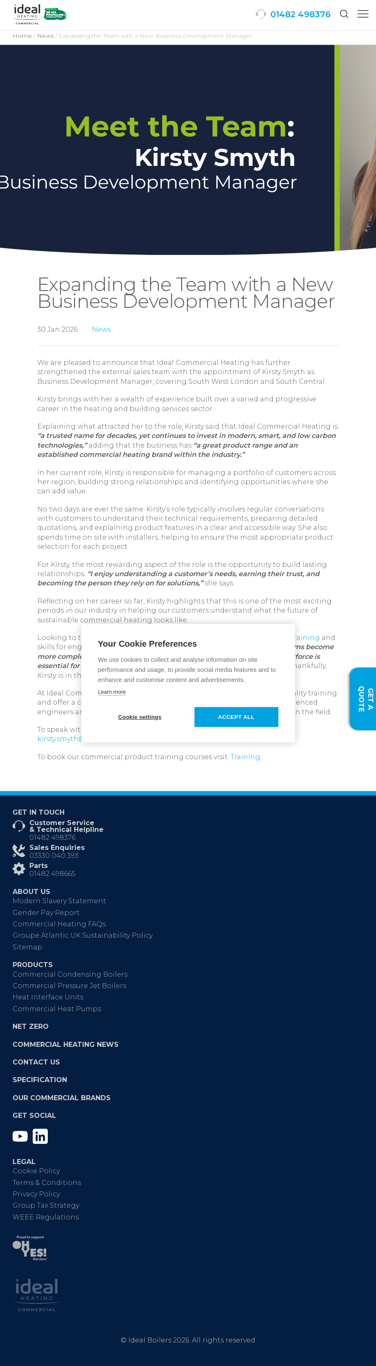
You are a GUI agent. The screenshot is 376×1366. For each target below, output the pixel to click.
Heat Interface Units (48, 997)
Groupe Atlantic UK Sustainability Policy (83, 935)
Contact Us (36, 1062)
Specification (40, 1080)
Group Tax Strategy (46, 1205)
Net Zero (31, 1026)
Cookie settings (140, 717)
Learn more (112, 692)
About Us (31, 892)
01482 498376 (52, 838)
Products (33, 965)
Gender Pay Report (46, 913)
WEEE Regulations (46, 1217)
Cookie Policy (36, 1171)
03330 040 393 (53, 856)
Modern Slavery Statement (59, 901)
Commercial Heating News (66, 1045)
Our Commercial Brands (62, 1098)
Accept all (236, 717)
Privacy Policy (36, 1194)
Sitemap (27, 947)
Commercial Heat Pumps (57, 1009)
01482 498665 (52, 874)
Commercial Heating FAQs (59, 924)
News (101, 329)
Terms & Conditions (47, 1183)
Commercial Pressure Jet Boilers (69, 986)
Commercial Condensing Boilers (70, 974)
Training (245, 757)
